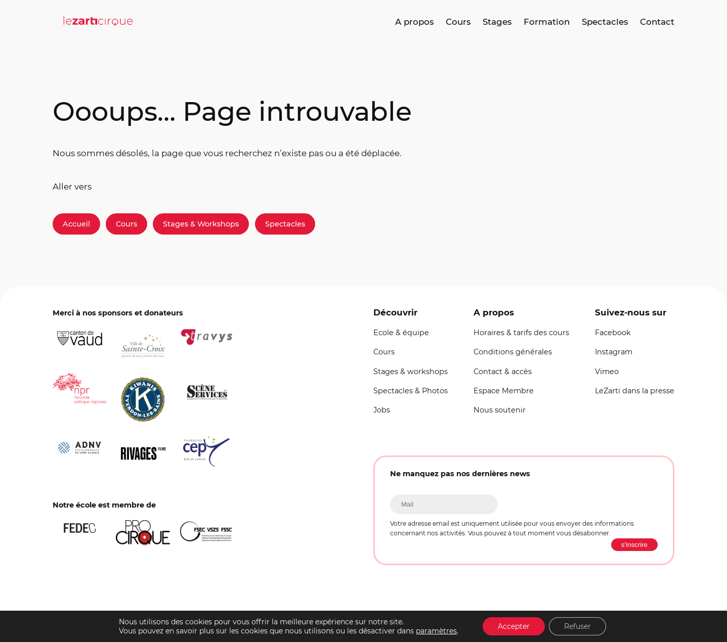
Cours (126, 223)
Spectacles (285, 223)
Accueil (76, 223)
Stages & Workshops (201, 223)
